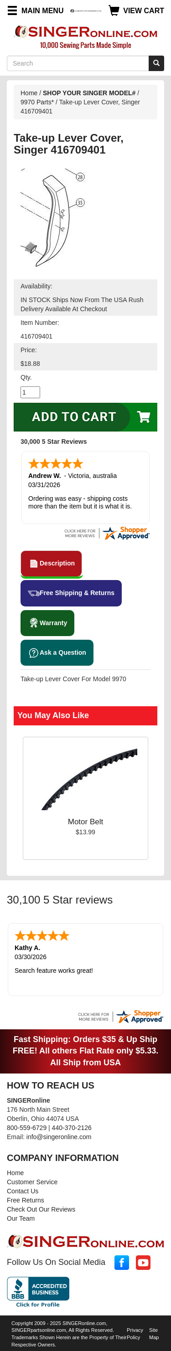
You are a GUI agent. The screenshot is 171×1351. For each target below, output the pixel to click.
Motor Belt (85, 821)
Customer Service (32, 1182)
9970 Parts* (37, 102)
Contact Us (22, 1191)
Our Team (21, 1218)
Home (29, 93)
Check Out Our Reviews (41, 1209)
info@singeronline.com (59, 1136)
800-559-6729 (27, 1127)
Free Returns (25, 1200)
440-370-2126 (72, 1127)
